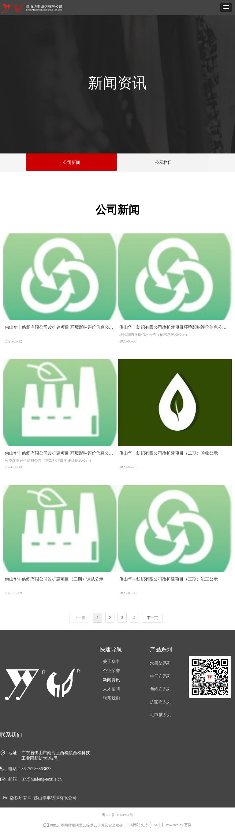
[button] (226, 7)
